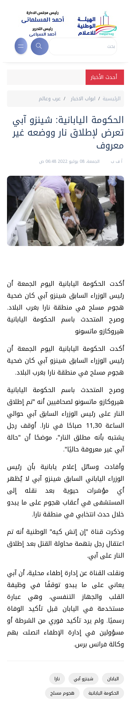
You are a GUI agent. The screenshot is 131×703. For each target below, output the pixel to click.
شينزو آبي (83, 678)
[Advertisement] (62, 265)
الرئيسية (112, 98)
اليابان (113, 678)
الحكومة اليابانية (103, 693)
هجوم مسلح (62, 693)
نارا (57, 678)
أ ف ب (115, 161)
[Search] (83, 46)
